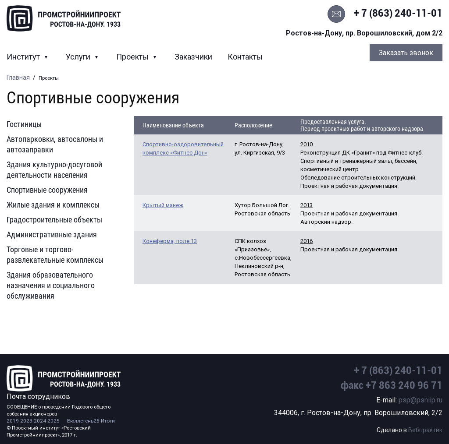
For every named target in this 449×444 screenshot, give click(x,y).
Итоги (108, 421)
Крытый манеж (163, 205)
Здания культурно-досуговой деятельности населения (54, 170)
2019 (13, 421)
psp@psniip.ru (420, 400)
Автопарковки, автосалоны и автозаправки (55, 144)
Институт (24, 56)
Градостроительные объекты (54, 219)
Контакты (245, 56)
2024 (40, 421)
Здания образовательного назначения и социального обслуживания (51, 285)
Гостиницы (24, 124)
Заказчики (193, 56)
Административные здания (52, 234)
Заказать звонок (406, 53)
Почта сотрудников (38, 396)
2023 (26, 421)
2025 (53, 421)
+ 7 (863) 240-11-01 (398, 13)
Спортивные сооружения (47, 189)
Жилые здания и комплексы (53, 204)
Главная (18, 77)
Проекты (133, 56)
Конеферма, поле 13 (170, 241)
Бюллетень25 (83, 421)
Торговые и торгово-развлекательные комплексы (55, 254)
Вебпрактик (425, 429)
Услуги (79, 56)
